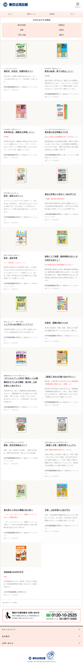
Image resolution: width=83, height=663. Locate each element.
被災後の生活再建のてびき (56, 132)
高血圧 (61, 30)
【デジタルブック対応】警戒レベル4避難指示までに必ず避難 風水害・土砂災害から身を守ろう (21, 382)
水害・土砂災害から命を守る (57, 510)
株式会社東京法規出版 (15, 4)
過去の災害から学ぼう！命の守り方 (60, 194)
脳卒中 (61, 35)
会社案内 (52, 14)
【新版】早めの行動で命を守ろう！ (60, 377)
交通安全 (61, 25)
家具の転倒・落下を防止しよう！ (59, 71)
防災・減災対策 (10, 258)
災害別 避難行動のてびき (56, 323)
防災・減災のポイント (13, 196)
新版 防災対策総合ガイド (15, 445)
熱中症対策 (22, 25)
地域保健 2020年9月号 (13, 572)
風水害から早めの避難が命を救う (18, 510)
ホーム (10, 14)
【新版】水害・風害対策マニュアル (60, 445)
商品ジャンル (31, 14)
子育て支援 (22, 35)
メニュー (78, 5)
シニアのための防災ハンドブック (18, 324)
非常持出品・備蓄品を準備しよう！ (19, 132)
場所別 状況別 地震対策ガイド (18, 71)
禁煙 (21, 30)
